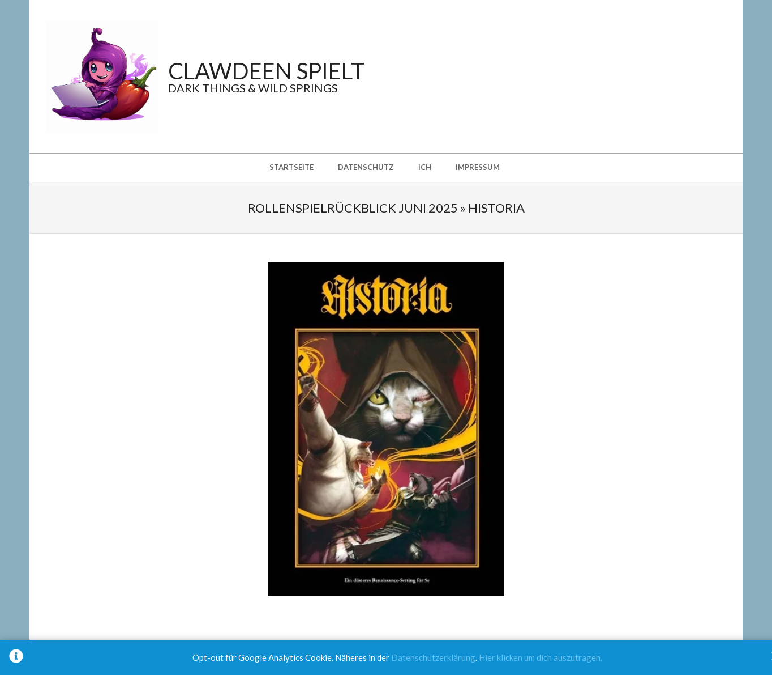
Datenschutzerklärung (433, 657)
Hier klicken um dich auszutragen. (540, 657)
